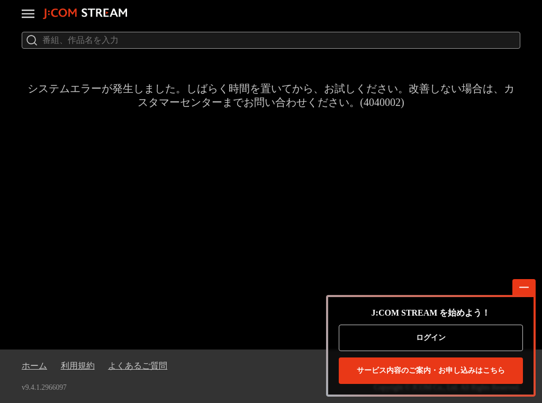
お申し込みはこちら (431, 370)
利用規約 (78, 365)
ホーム (34, 365)
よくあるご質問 (137, 365)
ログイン (431, 338)
